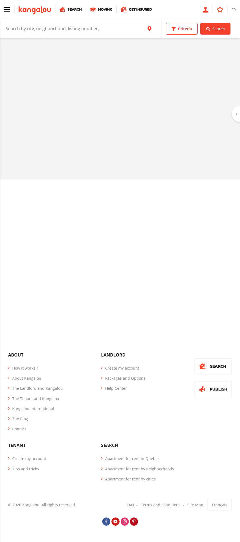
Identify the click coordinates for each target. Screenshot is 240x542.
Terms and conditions (160, 504)
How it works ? (25, 368)
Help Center (116, 388)
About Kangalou (26, 378)
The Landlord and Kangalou (37, 388)
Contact (19, 428)
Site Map (195, 504)
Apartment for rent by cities (130, 479)
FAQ (130, 504)
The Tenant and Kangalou (35, 398)
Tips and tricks (25, 468)
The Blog (20, 418)
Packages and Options (125, 378)
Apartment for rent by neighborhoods (139, 468)
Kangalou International (33, 408)
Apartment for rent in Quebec (132, 458)
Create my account (122, 368)
